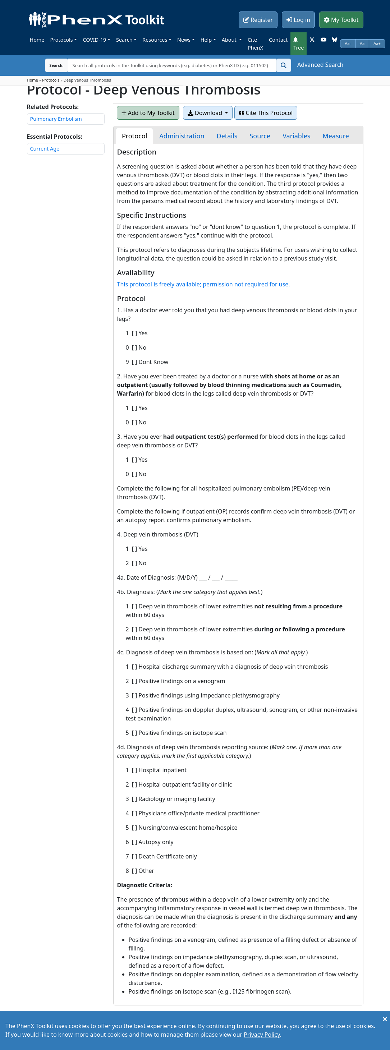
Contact (278, 39)
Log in (298, 20)
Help (206, 39)
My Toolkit (341, 20)
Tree (298, 44)
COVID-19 (94, 39)
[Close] (385, 1019)
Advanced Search (320, 65)
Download (206, 113)
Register (258, 20)
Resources (154, 39)
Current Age (45, 148)
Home (37, 39)
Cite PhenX (255, 43)
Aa (362, 43)
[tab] (134, 136)
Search (124, 39)
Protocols (61, 39)
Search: (51, 65)
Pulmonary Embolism (56, 118)
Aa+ (377, 43)
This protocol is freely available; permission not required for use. (203, 284)
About (230, 39)
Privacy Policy (262, 1035)
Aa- (348, 43)
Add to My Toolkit (148, 113)
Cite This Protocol (266, 113)
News (184, 39)
